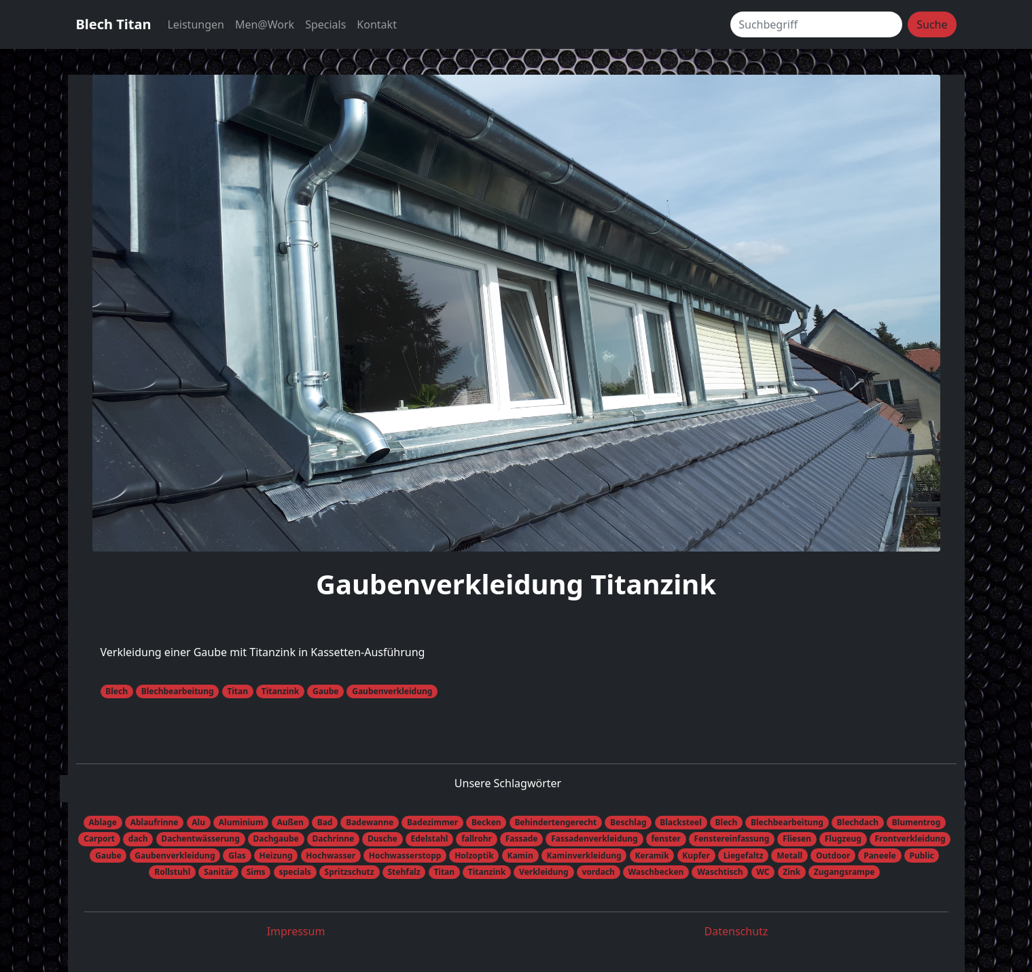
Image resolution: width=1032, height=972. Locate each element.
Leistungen (195, 24)
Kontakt (377, 24)
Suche (932, 24)
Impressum (296, 931)
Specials (325, 24)
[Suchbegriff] (816, 24)
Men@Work (264, 24)
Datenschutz (736, 931)
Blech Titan (114, 24)
